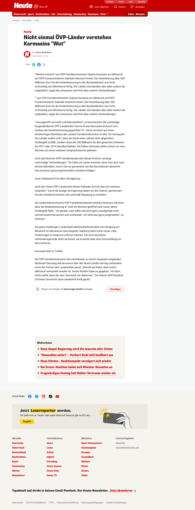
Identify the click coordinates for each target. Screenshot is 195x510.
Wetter (16, 470)
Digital (50, 457)
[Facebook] (39, 64)
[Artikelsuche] (120, 7)
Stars (50, 443)
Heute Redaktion (44, 52)
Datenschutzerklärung (68, 502)
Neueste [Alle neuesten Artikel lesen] (140, 14)
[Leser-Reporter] (99, 7)
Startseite (15, 20)
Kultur (50, 452)
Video (84, 475)
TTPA (51, 502)
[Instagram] (43, 396)
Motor (84, 466)
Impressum (17, 502)
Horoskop (52, 461)
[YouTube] (57, 396)
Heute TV (52, 475)
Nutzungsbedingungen (92, 502)
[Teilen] (44, 64)
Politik (36, 20)
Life (53, 14)
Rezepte (85, 452)
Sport (31, 14)
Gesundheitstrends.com (127, 447)
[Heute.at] (23, 5)
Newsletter (18, 475)
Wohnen (85, 461)
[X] (36, 396)
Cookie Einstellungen (116, 502)
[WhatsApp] (33, 64)
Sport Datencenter (91, 443)
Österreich (20, 14)
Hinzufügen (115, 289)
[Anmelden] (138, 7)
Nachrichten (42, 14)
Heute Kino (53, 470)
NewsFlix (120, 443)
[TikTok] (50, 396)
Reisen (85, 470)
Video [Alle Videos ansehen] (131, 14)
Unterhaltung (64, 14)
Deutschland (19, 452)
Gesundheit (87, 457)
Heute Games (54, 466)
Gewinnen (93, 14)
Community (79, 14)
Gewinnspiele (88, 447)
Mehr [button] (103, 14)
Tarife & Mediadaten (36, 502)
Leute (50, 447)
